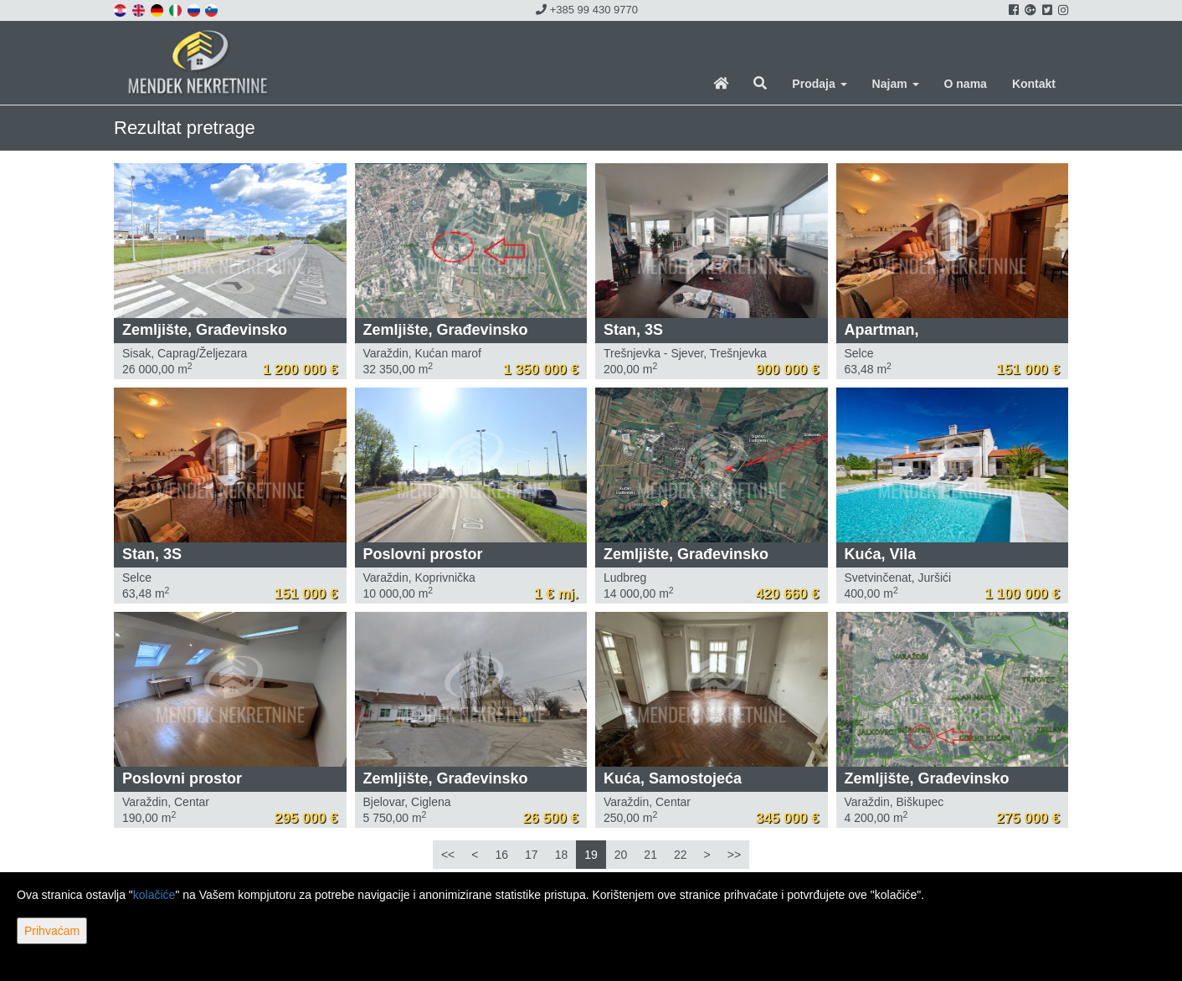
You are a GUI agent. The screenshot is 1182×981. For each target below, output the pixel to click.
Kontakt (1034, 83)
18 (561, 854)
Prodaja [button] (819, 83)
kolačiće (154, 894)
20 (621, 854)
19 (591, 854)
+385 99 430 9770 (587, 9)
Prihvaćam (52, 930)
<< (448, 854)
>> (734, 854)
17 (531, 854)
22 (680, 854)
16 (501, 854)
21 (650, 854)
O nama (965, 83)
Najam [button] (895, 83)
